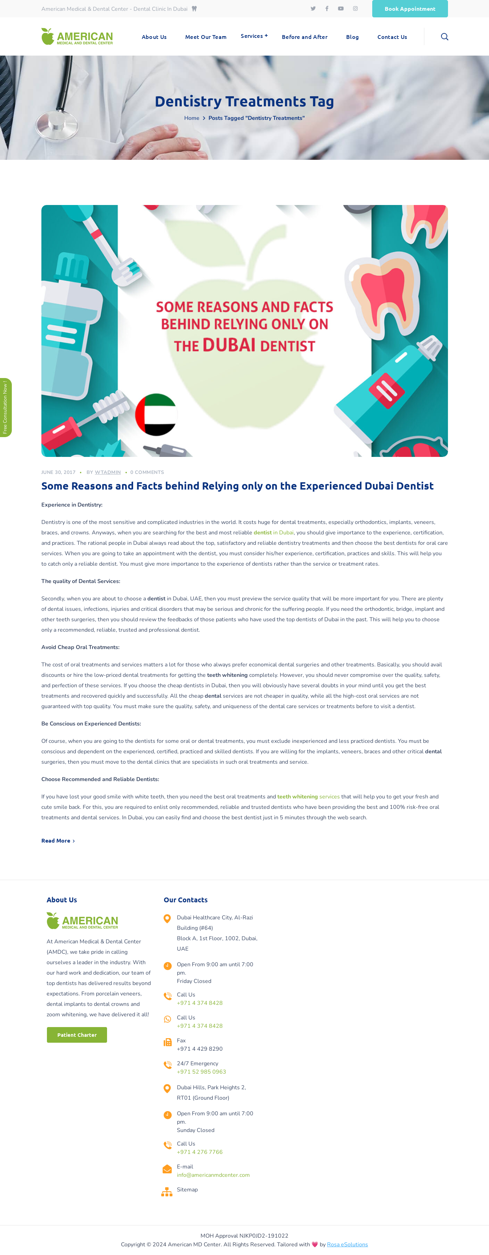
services (308, 797)
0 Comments (147, 472)
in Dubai (274, 532)
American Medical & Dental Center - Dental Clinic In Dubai (119, 9)
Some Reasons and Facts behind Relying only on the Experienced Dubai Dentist (237, 485)
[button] (410, 8)
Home (191, 118)
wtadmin (108, 472)
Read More (55, 840)
